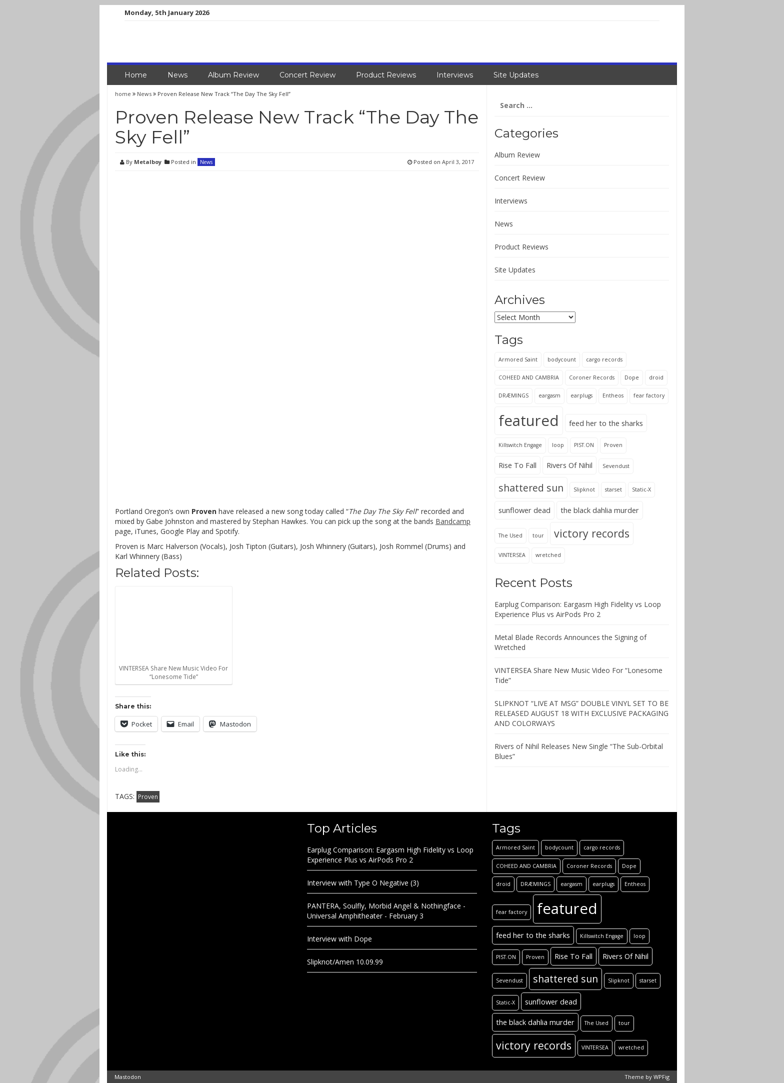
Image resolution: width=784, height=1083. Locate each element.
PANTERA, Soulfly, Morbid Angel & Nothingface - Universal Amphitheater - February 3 (386, 910)
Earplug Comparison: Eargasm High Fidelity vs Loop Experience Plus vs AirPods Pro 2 (577, 609)
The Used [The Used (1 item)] (510, 535)
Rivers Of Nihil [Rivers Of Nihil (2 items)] (569, 465)
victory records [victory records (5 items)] (592, 533)
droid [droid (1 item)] (656, 377)
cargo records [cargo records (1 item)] (604, 359)
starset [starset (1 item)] (613, 489)
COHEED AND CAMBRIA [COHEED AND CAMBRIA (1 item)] (528, 377)
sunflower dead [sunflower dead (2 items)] (524, 510)
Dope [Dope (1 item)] (631, 377)
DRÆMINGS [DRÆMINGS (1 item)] (513, 395)
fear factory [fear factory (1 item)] (649, 395)
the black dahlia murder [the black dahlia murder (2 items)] (599, 510)
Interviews (454, 75)
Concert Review (308, 75)
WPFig (662, 1076)
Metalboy (148, 162)
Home (135, 75)
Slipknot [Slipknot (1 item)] (584, 489)
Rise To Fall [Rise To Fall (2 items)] (517, 465)
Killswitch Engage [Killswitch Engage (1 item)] (520, 445)
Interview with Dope (339, 939)
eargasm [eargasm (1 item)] (549, 395)
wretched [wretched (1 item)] (548, 555)
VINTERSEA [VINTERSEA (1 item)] (512, 555)
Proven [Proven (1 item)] (613, 445)
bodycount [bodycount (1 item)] (562, 359)
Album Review (233, 75)
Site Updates (516, 75)
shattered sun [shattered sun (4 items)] (531, 487)
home (123, 94)
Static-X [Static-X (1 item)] (641, 489)
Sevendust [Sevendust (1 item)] (616, 466)
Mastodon (127, 1076)
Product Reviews (386, 75)
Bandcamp (453, 521)
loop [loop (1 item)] (558, 445)
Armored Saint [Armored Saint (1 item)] (518, 359)
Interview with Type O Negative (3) (363, 883)
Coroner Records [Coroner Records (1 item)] (591, 377)
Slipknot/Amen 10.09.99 (345, 961)
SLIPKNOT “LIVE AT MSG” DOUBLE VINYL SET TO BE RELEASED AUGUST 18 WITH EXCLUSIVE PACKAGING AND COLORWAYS (581, 713)
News (178, 75)
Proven (148, 796)
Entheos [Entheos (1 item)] (613, 395)
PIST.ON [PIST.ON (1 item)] (584, 445)
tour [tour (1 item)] (538, 535)
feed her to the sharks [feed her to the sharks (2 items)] (606, 423)
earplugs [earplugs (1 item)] (581, 395)
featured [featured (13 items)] (528, 420)
